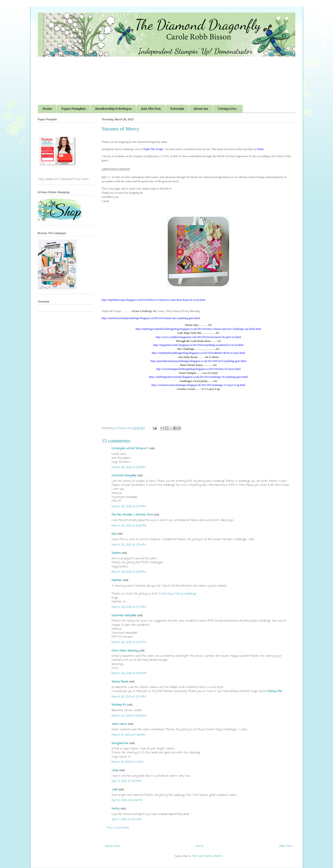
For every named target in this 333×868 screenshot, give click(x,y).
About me (200, 109)
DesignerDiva (120, 743)
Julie (115, 789)
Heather (117, 580)
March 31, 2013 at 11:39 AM (128, 735)
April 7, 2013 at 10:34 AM (127, 819)
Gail (114, 534)
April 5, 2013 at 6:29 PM (127, 800)
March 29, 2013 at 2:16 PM (129, 572)
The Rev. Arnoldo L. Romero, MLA (132, 515)
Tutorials (177, 109)
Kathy (116, 809)
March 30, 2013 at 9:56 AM (129, 716)
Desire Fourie (120, 682)
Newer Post (112, 846)
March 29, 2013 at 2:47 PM (129, 607)
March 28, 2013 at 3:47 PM (129, 507)
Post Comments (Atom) (207, 856)
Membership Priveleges (113, 109)
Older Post (285, 846)
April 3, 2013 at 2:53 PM (127, 781)
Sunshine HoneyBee (124, 475)
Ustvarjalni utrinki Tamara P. (130, 448)
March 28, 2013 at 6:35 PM (129, 526)
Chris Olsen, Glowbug (125, 651)
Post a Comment (118, 828)
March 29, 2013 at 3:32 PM (129, 642)
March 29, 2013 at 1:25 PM (129, 545)
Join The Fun (151, 109)
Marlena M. (119, 705)
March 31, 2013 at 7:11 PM (127, 762)
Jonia (115, 770)
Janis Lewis (119, 724)
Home (47, 109)
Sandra (116, 553)
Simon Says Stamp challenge (177, 594)
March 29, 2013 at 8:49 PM (129, 673)
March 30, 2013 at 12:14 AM (129, 697)
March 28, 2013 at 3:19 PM (128, 467)
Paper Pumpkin (73, 109)
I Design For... (228, 109)
